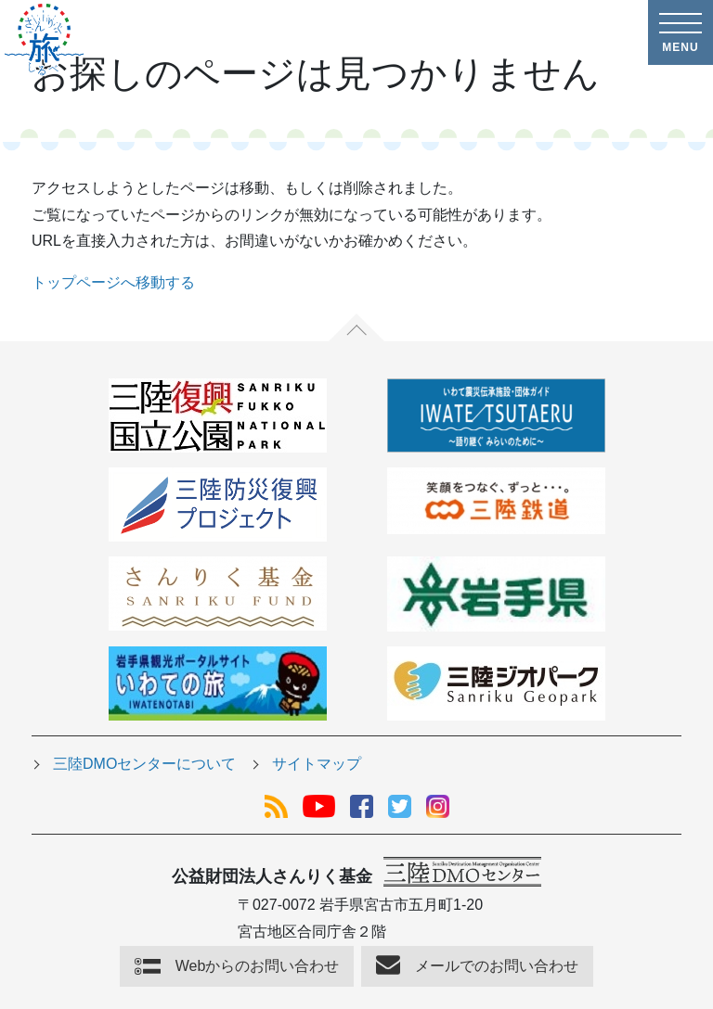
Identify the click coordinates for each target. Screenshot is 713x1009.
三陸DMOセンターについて (144, 764)
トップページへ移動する (113, 282)
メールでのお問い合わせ (496, 966)
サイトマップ (316, 764)
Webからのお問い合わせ (257, 966)
